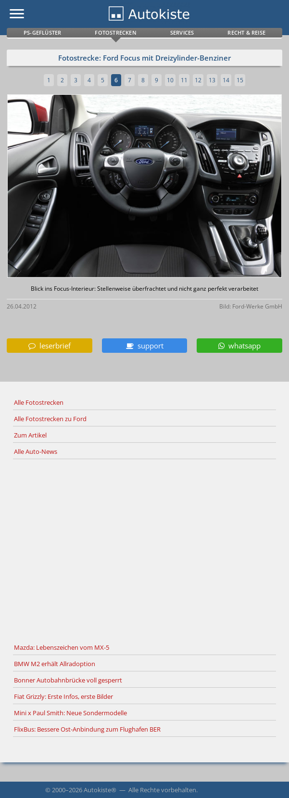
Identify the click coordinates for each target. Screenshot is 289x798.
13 (212, 80)
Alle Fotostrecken (38, 402)
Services (182, 32)
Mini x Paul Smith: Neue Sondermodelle (70, 712)
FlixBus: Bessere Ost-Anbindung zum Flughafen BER (87, 729)
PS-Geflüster (42, 32)
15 (240, 80)
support (144, 345)
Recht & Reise (246, 32)
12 (198, 80)
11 (184, 80)
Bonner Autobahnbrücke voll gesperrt (68, 680)
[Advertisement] (144, 549)
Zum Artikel (30, 435)
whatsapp (239, 345)
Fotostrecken (115, 32)
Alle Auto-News (35, 451)
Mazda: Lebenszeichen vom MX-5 (61, 647)
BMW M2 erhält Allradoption (54, 663)
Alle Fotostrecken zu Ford (50, 418)
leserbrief (49, 345)
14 (226, 80)
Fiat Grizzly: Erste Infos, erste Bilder (63, 696)
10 (170, 80)
